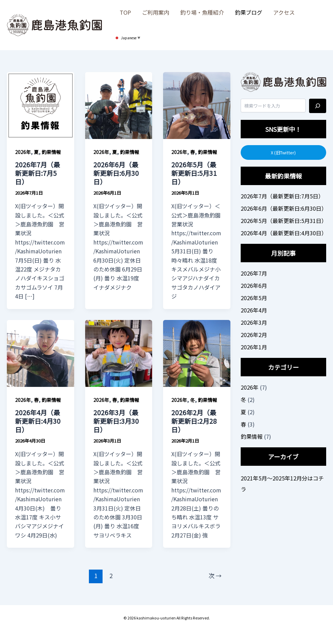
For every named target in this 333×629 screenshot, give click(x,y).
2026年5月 (254, 298)
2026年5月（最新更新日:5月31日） (194, 173)
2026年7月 (254, 273)
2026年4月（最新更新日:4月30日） (38, 421)
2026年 (23, 152)
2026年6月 (254, 285)
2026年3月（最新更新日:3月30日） (116, 421)
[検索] (317, 106)
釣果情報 (51, 152)
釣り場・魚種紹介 (202, 12)
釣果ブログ (248, 12)
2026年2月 (254, 335)
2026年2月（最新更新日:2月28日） (194, 421)
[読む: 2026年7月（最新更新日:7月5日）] (40, 104)
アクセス (284, 12)
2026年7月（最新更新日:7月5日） (37, 173)
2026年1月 (254, 347)
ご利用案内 (155, 12)
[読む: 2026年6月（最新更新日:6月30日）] (118, 104)
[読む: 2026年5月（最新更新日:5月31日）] (196, 104)
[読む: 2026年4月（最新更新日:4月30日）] (40, 352)
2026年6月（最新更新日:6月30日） (116, 173)
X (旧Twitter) (283, 152)
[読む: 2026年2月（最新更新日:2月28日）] (196, 352)
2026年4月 (254, 310)
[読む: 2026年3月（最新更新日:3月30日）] (118, 352)
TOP (125, 12)
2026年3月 (254, 322)
